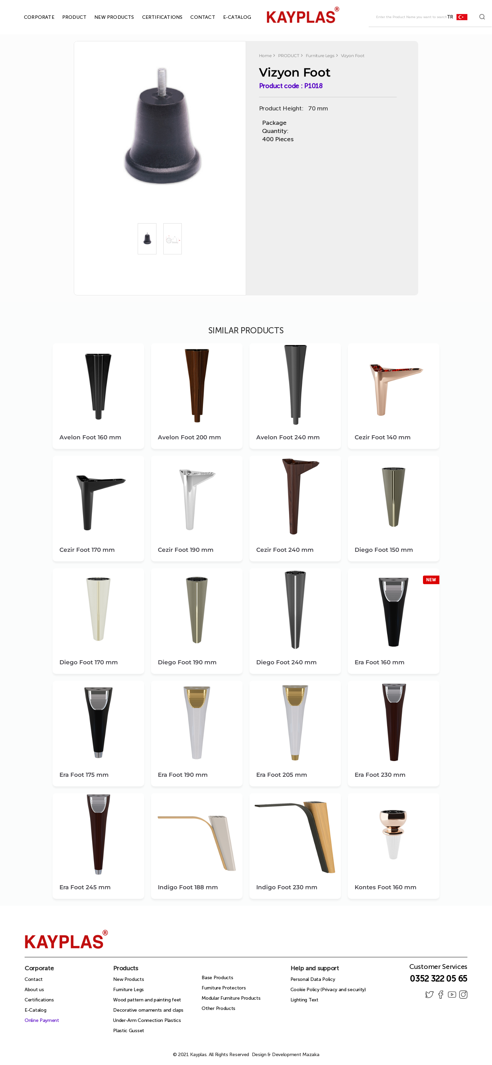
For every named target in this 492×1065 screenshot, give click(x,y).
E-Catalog (35, 1010)
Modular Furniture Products (231, 998)
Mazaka (310, 1054)
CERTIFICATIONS (154, 17)
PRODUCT (66, 17)
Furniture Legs (128, 990)
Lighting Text (304, 1000)
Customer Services (438, 969)
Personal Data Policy (312, 979)
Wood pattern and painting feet (147, 1000)
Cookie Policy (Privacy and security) (328, 990)
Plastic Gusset (128, 1031)
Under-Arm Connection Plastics (147, 1020)
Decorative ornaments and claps (148, 1010)
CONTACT (194, 17)
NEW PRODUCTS (106, 17)
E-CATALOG (229, 17)
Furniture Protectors (224, 988)
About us (34, 990)
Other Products (218, 1008)
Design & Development (285, 1054)
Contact (34, 979)
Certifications (39, 1000)
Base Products (217, 978)
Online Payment (42, 1020)
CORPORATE (31, 17)
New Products (128, 979)
